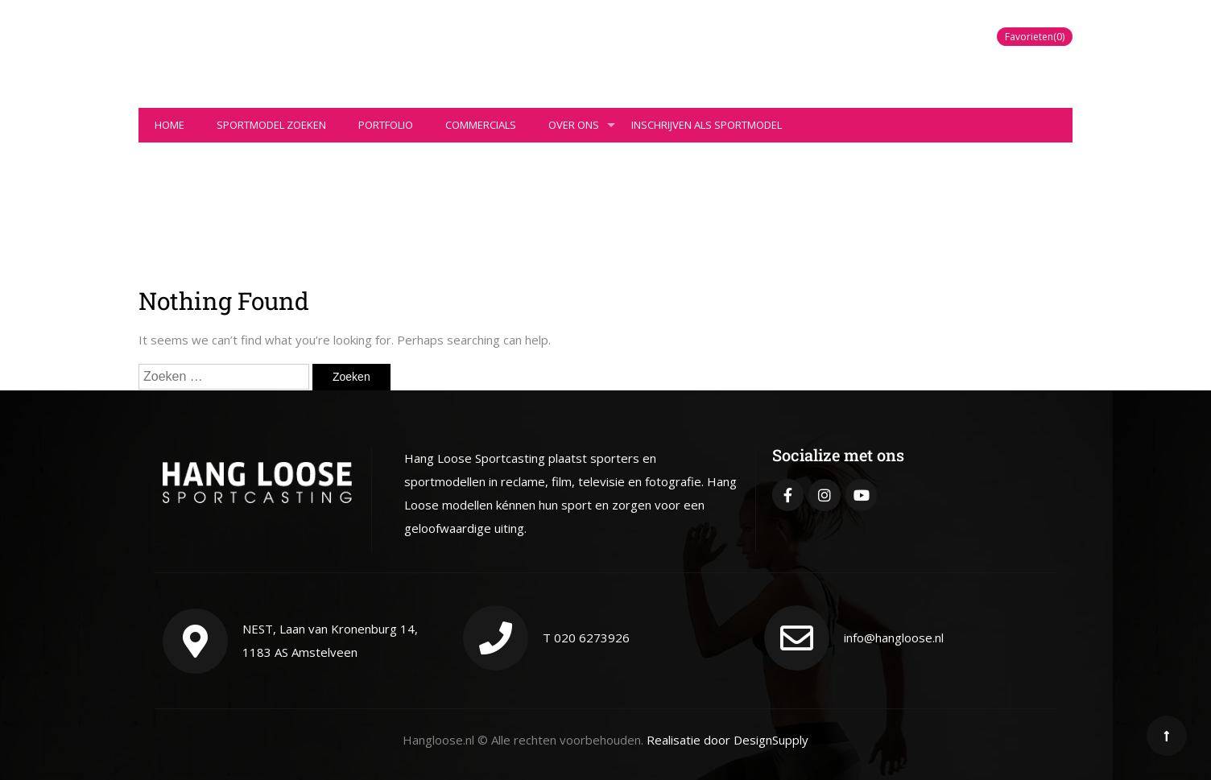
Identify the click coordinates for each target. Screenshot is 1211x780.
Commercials (480, 125)
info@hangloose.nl (894, 637)
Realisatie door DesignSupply (727, 740)
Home (169, 125)
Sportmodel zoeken (271, 125)
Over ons (581, 130)
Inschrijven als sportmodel (706, 125)
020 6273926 (592, 637)
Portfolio (385, 125)
